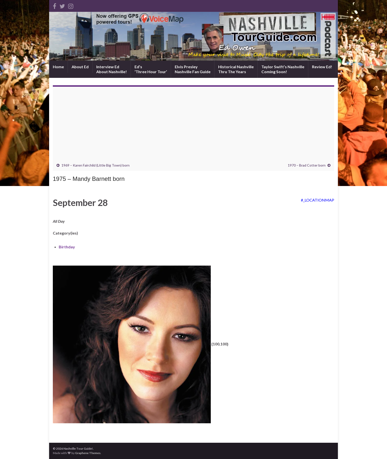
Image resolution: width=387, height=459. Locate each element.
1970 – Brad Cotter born (307, 165)
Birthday (67, 246)
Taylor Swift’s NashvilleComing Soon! (282, 69)
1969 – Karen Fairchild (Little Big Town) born (95, 165)
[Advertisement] (193, 126)
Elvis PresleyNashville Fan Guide (193, 69)
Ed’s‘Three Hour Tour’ (151, 69)
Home (58, 66)
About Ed (80, 66)
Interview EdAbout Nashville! (111, 69)
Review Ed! (322, 66)
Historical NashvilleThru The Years (236, 69)
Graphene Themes (87, 453)
